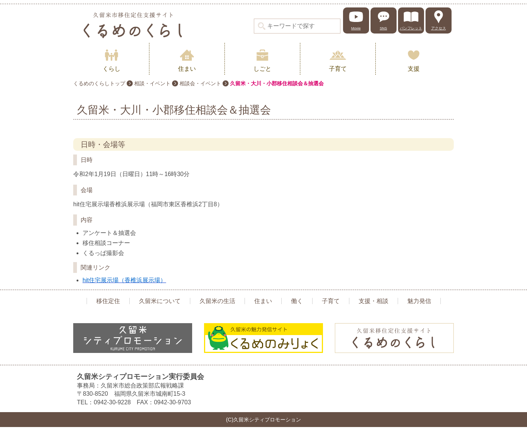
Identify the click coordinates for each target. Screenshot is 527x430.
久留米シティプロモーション (132, 25)
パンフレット (411, 28)
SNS (383, 28)
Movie (356, 28)
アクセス (438, 28)
